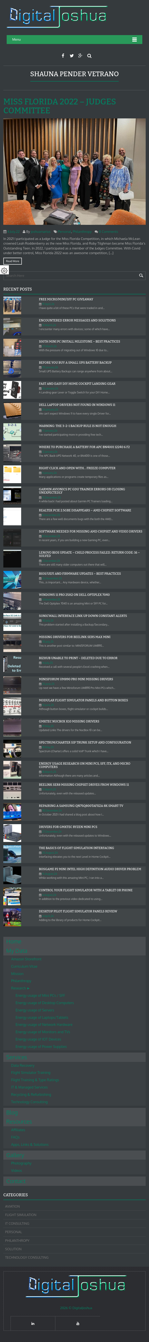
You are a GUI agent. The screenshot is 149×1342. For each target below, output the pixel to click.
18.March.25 (49, 772)
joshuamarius (41, 231)
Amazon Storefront (26, 959)
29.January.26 (50, 367)
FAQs (15, 1137)
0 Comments (108, 231)
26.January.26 (50, 388)
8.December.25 (51, 515)
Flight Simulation (20, 1215)
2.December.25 (51, 560)
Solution (13, 1249)
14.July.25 (47, 662)
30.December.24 (52, 810)
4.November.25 (51, 599)
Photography (21, 1163)
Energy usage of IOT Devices (38, 1039)
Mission (17, 973)
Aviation (12, 1206)
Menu (16, 39)
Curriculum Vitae (24, 966)
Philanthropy (82, 231)
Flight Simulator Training (30, 1072)
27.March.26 (49, 346)
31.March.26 (49, 325)
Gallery (15, 1155)
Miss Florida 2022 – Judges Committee (59, 106)
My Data (16, 950)
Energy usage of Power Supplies (41, 1046)
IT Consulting (17, 1223)
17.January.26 (49, 430)
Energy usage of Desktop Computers (45, 1003)
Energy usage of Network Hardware (44, 1024)
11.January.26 (49, 473)
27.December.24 (51, 831)
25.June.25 (48, 684)
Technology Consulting (29, 1102)
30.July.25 (47, 620)
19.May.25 (48, 726)
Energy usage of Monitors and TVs (43, 1032)
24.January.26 (50, 409)
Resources (19, 1121)
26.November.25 (52, 578)
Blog (12, 1112)
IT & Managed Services (29, 1087)
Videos (16, 1170)
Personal (64, 231)
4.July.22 (13, 231)
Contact (16, 1180)
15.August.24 (49, 873)
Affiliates (18, 1130)
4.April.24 (48, 916)
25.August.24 (50, 852)
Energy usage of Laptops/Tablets (42, 1017)
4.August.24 (49, 895)
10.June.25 (48, 705)
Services (16, 1057)
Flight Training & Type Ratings (35, 1080)
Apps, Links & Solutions (30, 1144)
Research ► (20, 988)
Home (13, 941)
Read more (12, 261)
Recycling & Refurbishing (31, 1094)
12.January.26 (49, 451)
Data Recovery (23, 1065)
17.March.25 (49, 789)
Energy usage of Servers (35, 1010)
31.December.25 (51, 497)
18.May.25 (48, 747)
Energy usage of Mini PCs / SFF (40, 995)
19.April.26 (48, 304)
